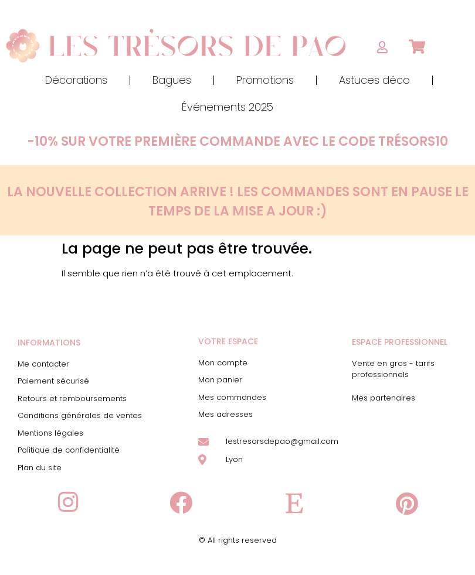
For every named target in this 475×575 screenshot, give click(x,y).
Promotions (265, 80)
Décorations (76, 80)
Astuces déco (374, 80)
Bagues (171, 80)
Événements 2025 (227, 107)
